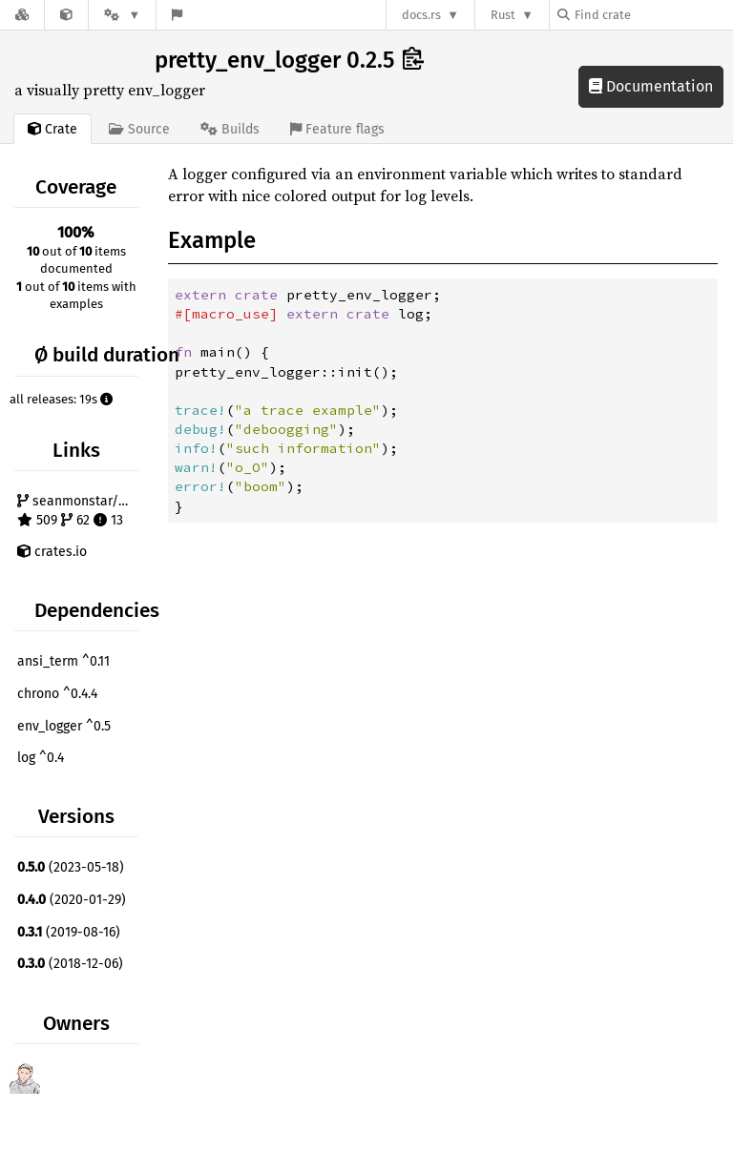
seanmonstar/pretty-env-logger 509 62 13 (80, 510)
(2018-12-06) (70, 964)
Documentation (651, 86)
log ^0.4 (40, 758)
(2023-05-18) (70, 867)
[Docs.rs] (22, 15)
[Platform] (122, 15)
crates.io (52, 552)
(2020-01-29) (71, 900)
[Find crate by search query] (653, 15)
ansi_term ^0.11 (63, 661)
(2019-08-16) (68, 932)
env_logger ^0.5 (64, 726)
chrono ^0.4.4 (57, 694)
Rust (503, 15)
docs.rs (421, 15)
